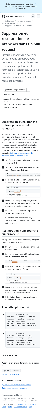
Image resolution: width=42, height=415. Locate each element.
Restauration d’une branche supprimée (20, 232)
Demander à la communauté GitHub (16, 385)
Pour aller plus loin (15, 307)
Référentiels (9, 21)
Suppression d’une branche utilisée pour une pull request (19, 125)
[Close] (35, 3)
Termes (20, 404)
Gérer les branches (12, 23)
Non (16, 370)
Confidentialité (30, 404)
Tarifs (10, 407)
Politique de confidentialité (10, 374)
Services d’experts (20, 407)
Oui (6, 370)
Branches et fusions (23, 21)
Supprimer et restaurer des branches (18, 26)
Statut (4, 407)
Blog (30, 407)
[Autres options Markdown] (28, 90)
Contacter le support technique (14, 388)
